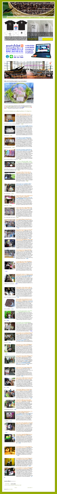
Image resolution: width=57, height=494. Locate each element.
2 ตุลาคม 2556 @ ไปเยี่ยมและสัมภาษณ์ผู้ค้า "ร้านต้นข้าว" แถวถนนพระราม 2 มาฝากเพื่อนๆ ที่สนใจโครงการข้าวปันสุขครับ (24, 162)
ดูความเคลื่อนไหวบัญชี (9, 106)
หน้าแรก (4, 17)
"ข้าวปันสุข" (26, 360)
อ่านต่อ (11, 135)
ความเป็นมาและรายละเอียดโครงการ (23, 17)
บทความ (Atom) (10, 489)
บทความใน (23, 339)
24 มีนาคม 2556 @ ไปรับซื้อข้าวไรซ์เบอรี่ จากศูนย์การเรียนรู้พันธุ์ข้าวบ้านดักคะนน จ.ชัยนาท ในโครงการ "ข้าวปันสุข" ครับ (24, 379)
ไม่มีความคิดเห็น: (7, 483)
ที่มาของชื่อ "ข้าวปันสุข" (11, 17)
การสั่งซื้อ (41, 17)
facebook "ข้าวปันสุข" (20, 340)
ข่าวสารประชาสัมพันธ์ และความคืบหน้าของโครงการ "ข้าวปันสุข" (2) (17, 111)
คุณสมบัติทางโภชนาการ (35, 17)
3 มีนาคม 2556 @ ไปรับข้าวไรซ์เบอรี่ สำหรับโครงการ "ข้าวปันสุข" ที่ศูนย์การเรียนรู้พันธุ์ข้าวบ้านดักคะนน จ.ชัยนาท (24, 412)
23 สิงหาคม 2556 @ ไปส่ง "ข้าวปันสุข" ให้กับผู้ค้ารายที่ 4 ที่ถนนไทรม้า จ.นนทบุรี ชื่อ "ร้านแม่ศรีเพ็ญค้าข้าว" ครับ (24, 196)
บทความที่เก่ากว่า (30, 487)
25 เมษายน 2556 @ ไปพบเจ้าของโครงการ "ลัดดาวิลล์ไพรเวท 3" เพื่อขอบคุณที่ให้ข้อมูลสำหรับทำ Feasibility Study (24, 312)
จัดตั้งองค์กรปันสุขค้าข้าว (49, 17)
